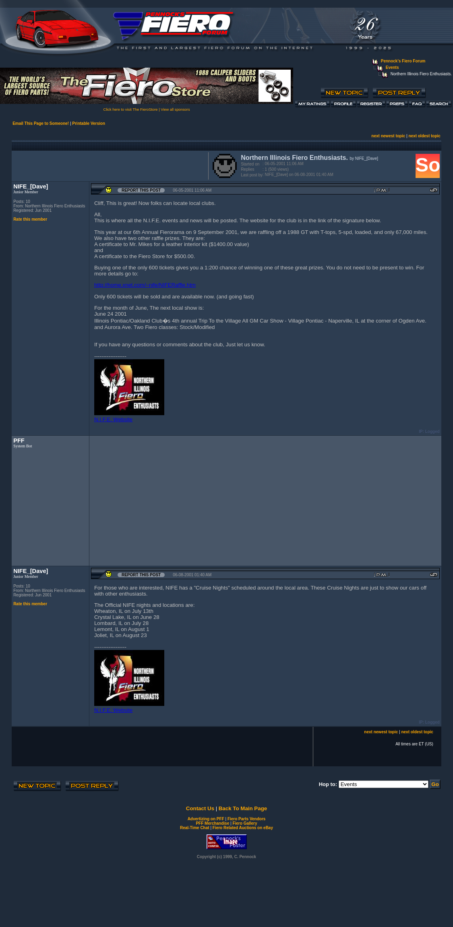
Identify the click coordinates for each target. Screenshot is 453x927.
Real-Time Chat (194, 828)
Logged (432, 431)
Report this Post (141, 190)
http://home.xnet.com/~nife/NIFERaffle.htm (145, 285)
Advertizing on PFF (206, 819)
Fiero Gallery (244, 823)
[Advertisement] (108, 165)
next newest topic (388, 136)
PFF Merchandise (212, 823)
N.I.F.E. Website (113, 419)
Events (392, 67)
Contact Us (200, 808)
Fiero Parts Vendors (246, 819)
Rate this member (30, 219)
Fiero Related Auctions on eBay (243, 828)
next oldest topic (424, 136)
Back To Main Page (243, 808)
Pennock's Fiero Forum (403, 61)
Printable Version (88, 123)
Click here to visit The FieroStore (130, 110)
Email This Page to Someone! (40, 123)
